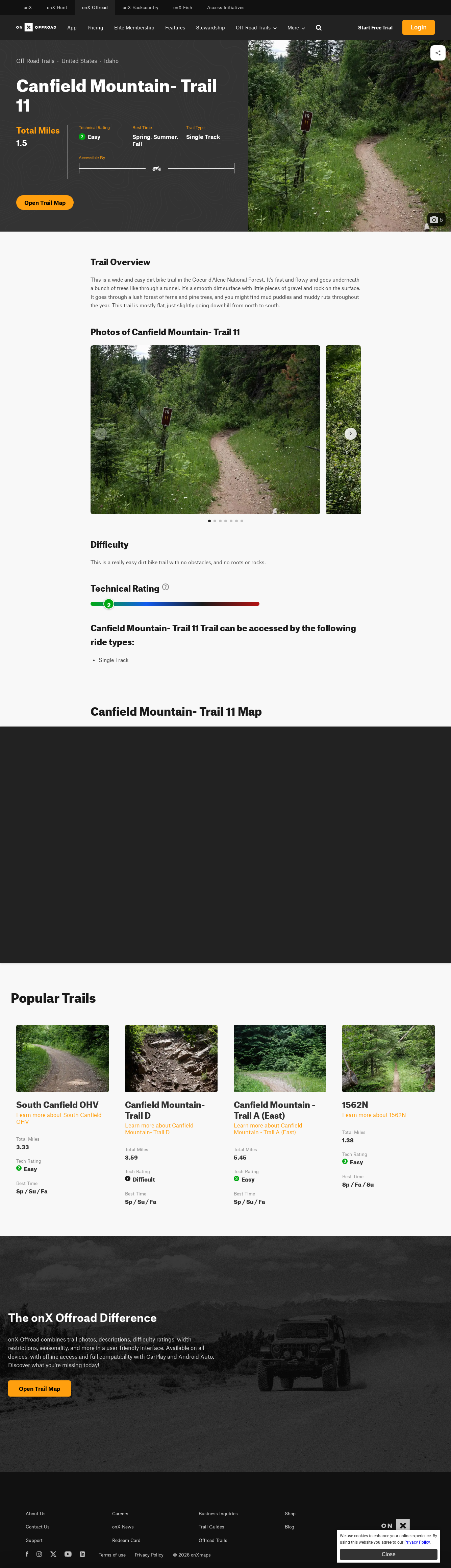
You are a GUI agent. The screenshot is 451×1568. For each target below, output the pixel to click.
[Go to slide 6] (236, 521)
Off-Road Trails (35, 60)
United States (79, 60)
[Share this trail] (438, 53)
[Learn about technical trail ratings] (165, 587)
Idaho (111, 60)
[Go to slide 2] (215, 521)
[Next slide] (351, 434)
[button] (349, 136)
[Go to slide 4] (225, 521)
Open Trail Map (45, 202)
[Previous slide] (101, 434)
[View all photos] (242, 521)
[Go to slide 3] (220, 521)
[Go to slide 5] (231, 521)
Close (389, 1554)
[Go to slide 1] (209, 521)
